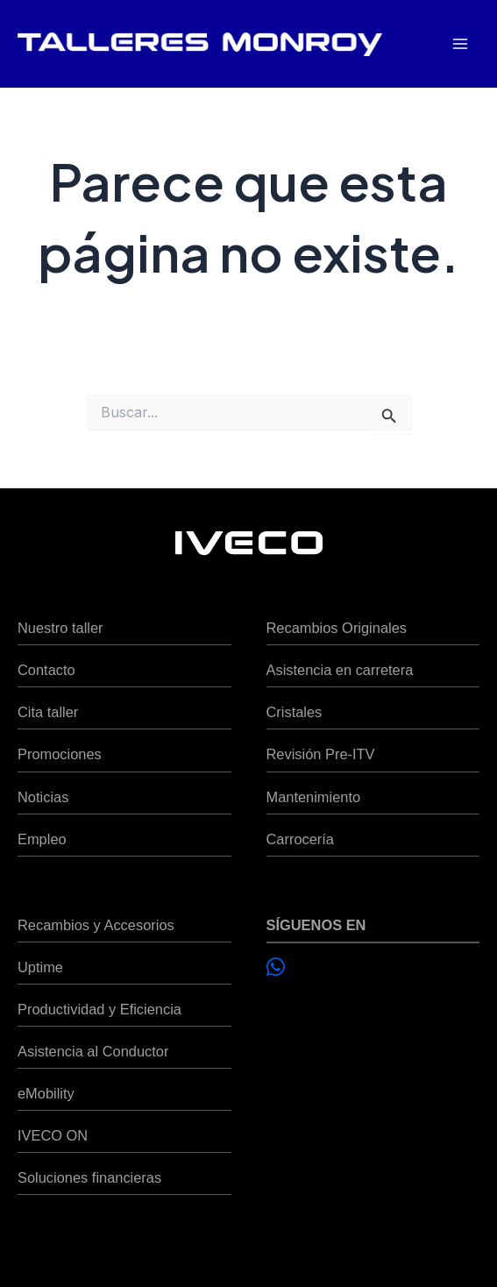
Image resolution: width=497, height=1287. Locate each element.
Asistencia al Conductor (93, 1051)
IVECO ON (53, 1135)
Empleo (42, 839)
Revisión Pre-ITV (320, 754)
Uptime (40, 967)
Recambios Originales (336, 628)
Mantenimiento (313, 797)
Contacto (46, 670)
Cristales (294, 712)
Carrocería (300, 839)
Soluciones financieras (89, 1177)
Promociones (60, 754)
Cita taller (48, 712)
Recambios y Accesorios (96, 925)
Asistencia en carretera (340, 670)
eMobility (46, 1093)
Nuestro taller (60, 628)
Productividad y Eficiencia (99, 1009)
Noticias (43, 797)
